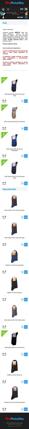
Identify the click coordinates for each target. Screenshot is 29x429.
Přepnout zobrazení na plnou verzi (14, 423)
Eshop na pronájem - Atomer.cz (14, 426)
